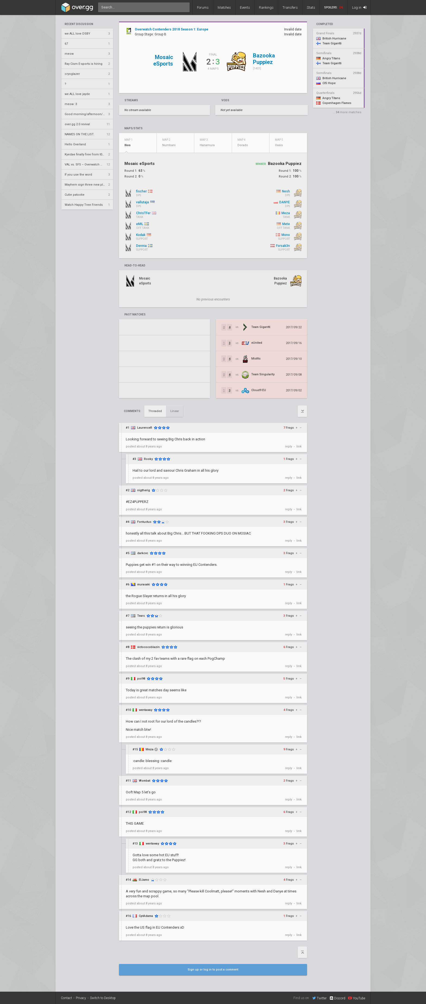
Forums (203, 7)
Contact (66, 998)
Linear (174, 411)
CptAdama (146, 916)
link (299, 446)
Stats (311, 7)
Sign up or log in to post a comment (213, 969)
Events (245, 7)
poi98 (141, 678)
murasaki (143, 584)
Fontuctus (144, 522)
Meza (150, 749)
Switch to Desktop (103, 998)
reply (288, 446)
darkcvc (142, 553)
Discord (337, 998)
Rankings (266, 7)
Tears (141, 616)
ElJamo (144, 880)
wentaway (145, 710)
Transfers (290, 7)
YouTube (356, 998)
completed (324, 24)
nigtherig (143, 490)
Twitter (319, 998)
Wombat (144, 780)
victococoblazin (148, 647)
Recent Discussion (79, 24)
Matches (224, 7)
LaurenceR (144, 427)
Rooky (148, 459)
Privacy (81, 998)
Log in (359, 7)
